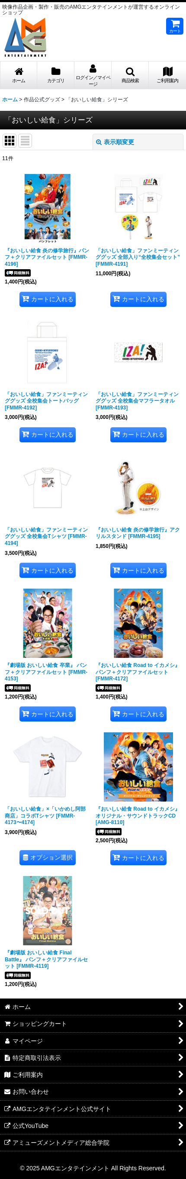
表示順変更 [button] (115, 142)
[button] (130, 75)
